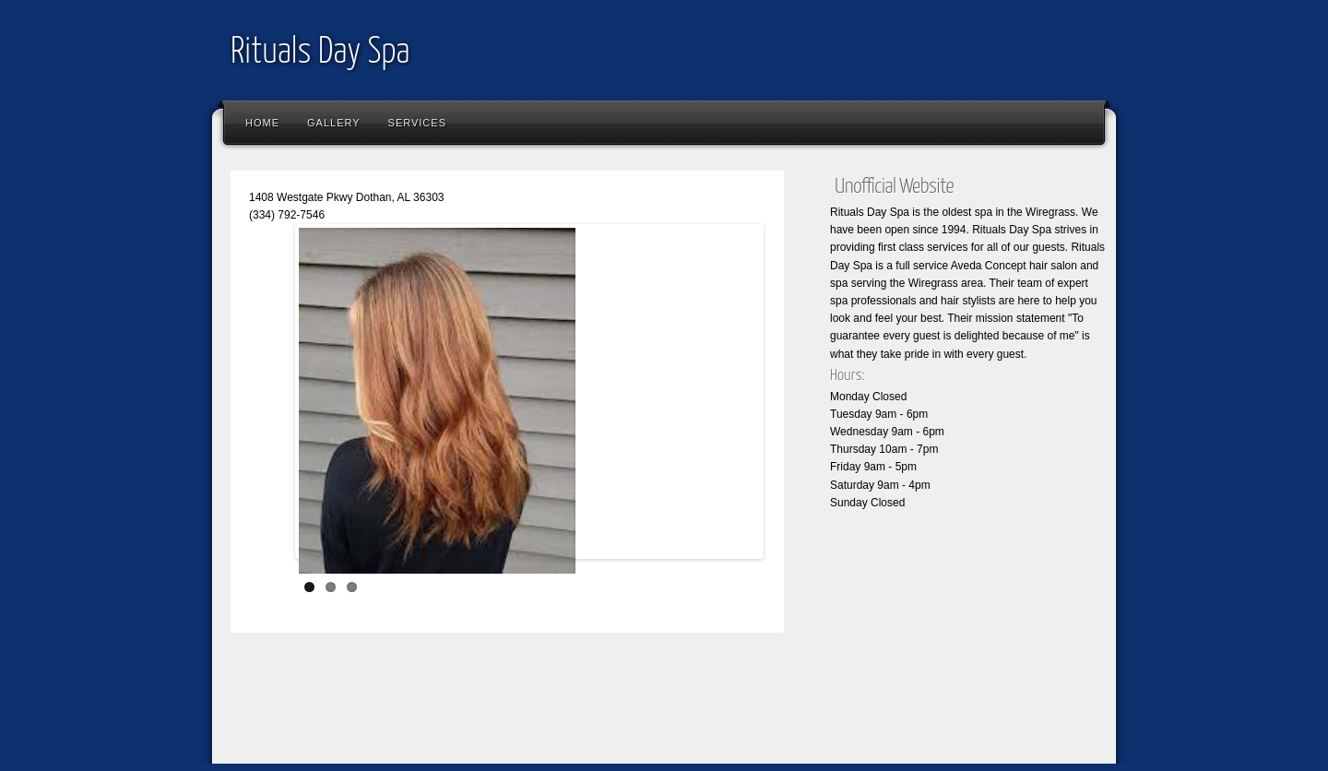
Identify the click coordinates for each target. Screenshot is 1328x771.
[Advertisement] (557, 711)
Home (262, 122)
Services (417, 122)
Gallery (334, 122)
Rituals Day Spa (320, 53)
